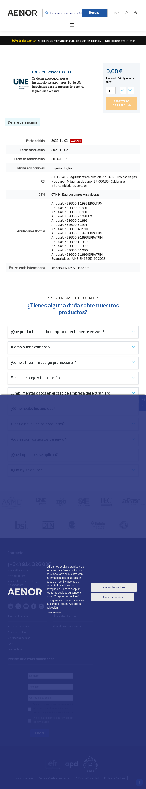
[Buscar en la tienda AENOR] (75, 13)
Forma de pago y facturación (35, 377)
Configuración (56, 612)
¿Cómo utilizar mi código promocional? (43, 361)
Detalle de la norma (22, 121)
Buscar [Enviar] (94, 12)
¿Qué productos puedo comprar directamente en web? (57, 331)
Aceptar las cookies (108, 587)
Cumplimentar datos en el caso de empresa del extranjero (60, 392)
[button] (117, 13)
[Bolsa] (135, 12)
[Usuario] (126, 12)
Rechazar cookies (113, 600)
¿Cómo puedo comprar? (30, 346)
